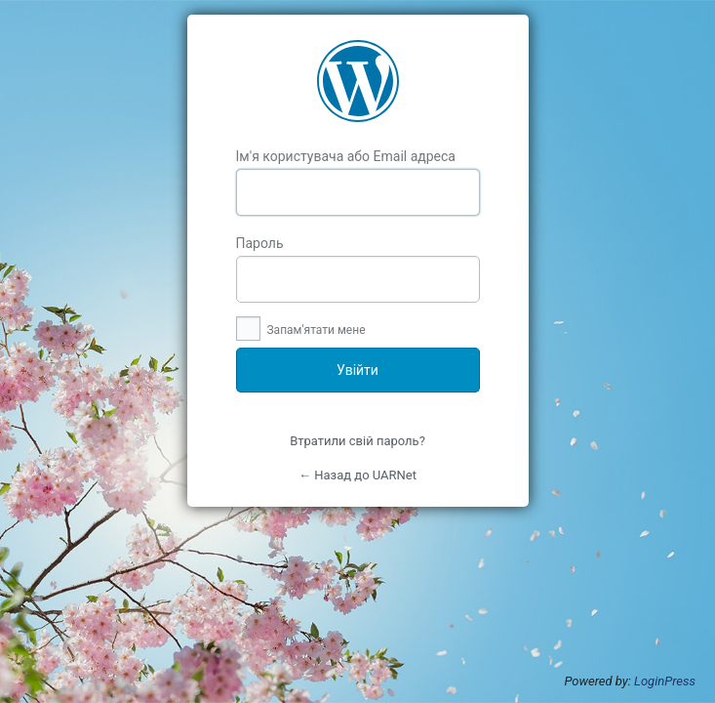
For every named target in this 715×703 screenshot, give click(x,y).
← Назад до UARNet (357, 475)
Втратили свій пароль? (357, 441)
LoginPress (664, 681)
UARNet (358, 81)
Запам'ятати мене (301, 330)
